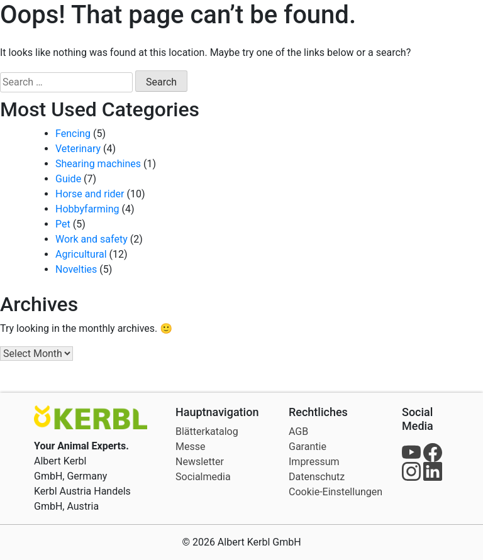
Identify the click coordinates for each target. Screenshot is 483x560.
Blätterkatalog (206, 431)
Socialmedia (203, 477)
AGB (298, 431)
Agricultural (81, 254)
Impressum (314, 462)
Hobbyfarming (87, 209)
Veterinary (78, 149)
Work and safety (91, 239)
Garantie (307, 447)
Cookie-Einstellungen (335, 492)
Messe (190, 447)
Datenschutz (317, 477)
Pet (62, 224)
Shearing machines (98, 164)
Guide (68, 179)
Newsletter (199, 462)
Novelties (76, 269)
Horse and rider (89, 194)
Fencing (73, 134)
